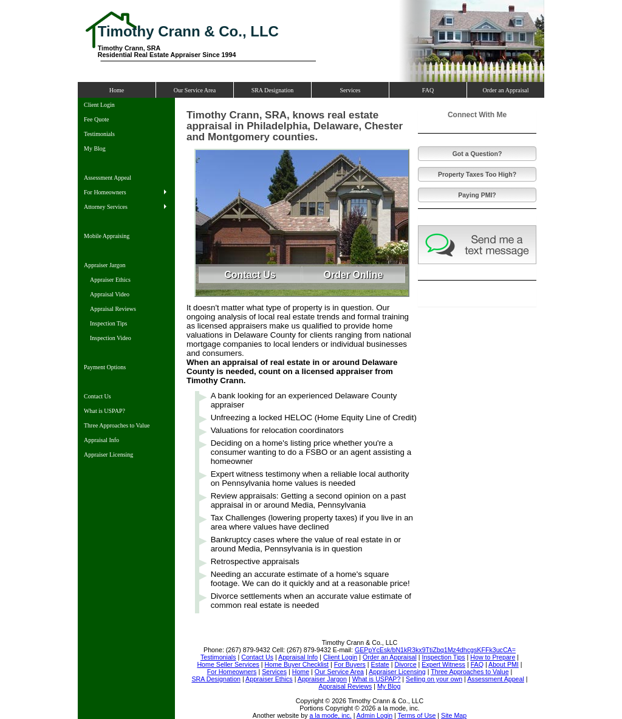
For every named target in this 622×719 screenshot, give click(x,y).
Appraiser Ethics (110, 279)
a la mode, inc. (330, 715)
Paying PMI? (477, 195)
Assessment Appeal (107, 177)
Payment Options (105, 367)
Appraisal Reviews (113, 308)
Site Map (453, 715)
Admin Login (374, 715)
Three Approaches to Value (116, 425)
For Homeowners (105, 192)
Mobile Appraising (106, 236)
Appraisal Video (109, 294)
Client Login (99, 104)
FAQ (428, 90)
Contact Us (97, 396)
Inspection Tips (108, 323)
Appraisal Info (101, 440)
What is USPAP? (104, 410)
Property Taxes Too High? (477, 174)
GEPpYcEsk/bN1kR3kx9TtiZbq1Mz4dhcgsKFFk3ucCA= (435, 649)
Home (116, 90)
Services (350, 90)
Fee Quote (96, 119)
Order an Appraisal (505, 90)
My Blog (95, 148)
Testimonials (99, 134)
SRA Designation (272, 90)
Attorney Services (106, 206)
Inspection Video (110, 338)
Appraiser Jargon (104, 265)
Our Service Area (195, 90)
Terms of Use (417, 715)
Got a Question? (477, 153)
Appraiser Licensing (108, 454)
